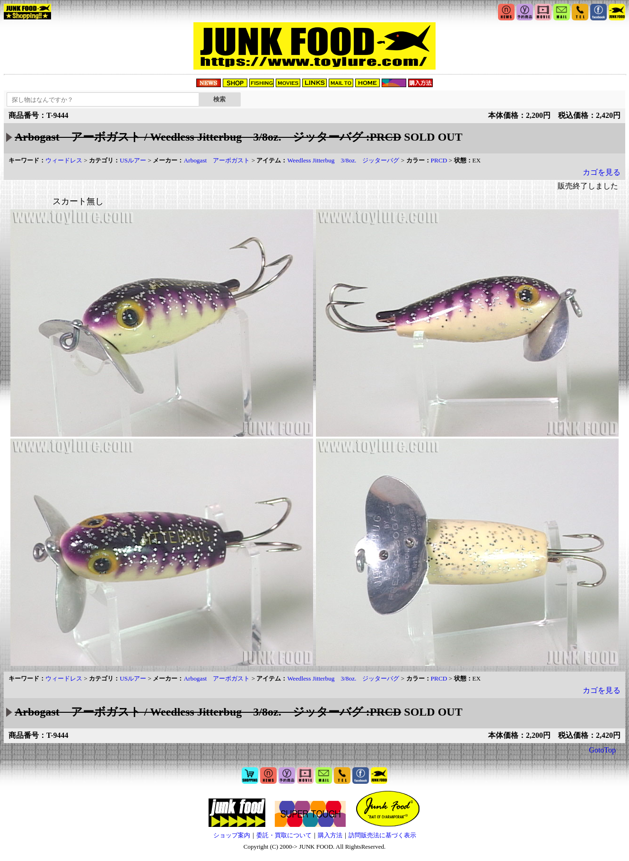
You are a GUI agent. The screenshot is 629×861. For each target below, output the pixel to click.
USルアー (133, 160)
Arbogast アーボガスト (216, 160)
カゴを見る (601, 172)
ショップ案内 (231, 835)
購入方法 (330, 835)
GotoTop (602, 750)
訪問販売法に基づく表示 (382, 835)
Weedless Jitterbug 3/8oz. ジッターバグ (343, 160)
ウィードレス (63, 160)
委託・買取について (284, 835)
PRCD (439, 160)
